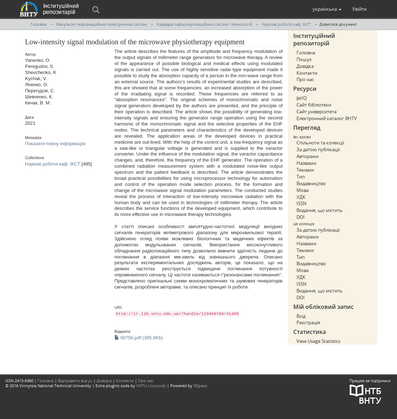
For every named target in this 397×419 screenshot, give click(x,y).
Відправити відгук (75, 380)
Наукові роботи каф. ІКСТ (286, 24)
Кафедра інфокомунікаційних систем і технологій (204, 24)
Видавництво (311, 183)
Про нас (305, 79)
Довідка (305, 66)
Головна (38, 24)
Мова (302, 190)
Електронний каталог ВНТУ (326, 118)
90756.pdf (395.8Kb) (138, 337)
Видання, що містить (319, 210)
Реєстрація (308, 322)
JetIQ (301, 98)
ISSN (301, 203)
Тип (300, 176)
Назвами (306, 163)
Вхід (300, 316)
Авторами (307, 156)
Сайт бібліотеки (313, 105)
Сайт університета (316, 111)
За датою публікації (318, 149)
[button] (327, 9)
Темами (305, 170)
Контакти (306, 73)
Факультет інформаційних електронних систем (101, 24)
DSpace (200, 385)
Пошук (304, 59)
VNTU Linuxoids (151, 385)
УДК (300, 197)
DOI (300, 217)
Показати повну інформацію (55, 143)
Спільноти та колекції (320, 142)
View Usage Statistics (318, 341)
